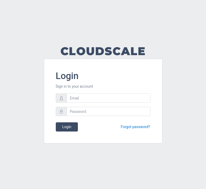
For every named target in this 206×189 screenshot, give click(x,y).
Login (67, 127)
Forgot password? (135, 127)
